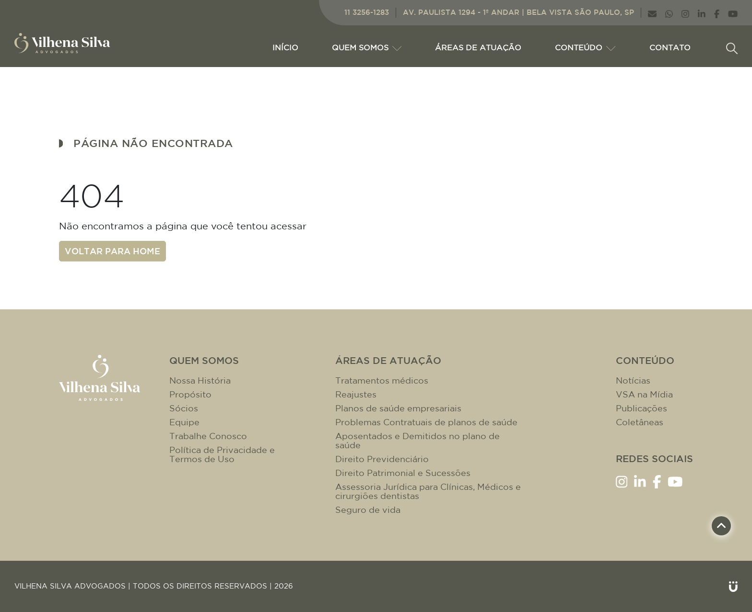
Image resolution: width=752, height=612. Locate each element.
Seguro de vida (367, 509)
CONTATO (670, 47)
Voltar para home (112, 251)
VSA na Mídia (644, 394)
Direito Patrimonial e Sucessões (402, 472)
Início (285, 47)
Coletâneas (639, 422)
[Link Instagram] (685, 12)
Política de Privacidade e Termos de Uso (222, 454)
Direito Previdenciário (382, 459)
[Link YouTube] (733, 12)
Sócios (183, 408)
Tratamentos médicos (381, 380)
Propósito (190, 394)
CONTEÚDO (585, 47)
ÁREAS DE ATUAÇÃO (478, 47)
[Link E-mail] (652, 12)
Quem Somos (366, 47)
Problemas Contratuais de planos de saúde (426, 422)
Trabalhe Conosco (208, 436)
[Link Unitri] (733, 586)
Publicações (641, 408)
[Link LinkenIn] (701, 12)
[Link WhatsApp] (669, 12)
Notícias (633, 380)
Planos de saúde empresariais (398, 408)
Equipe (184, 422)
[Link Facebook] (716, 12)
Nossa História (200, 380)
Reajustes (355, 394)
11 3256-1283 (366, 12)
